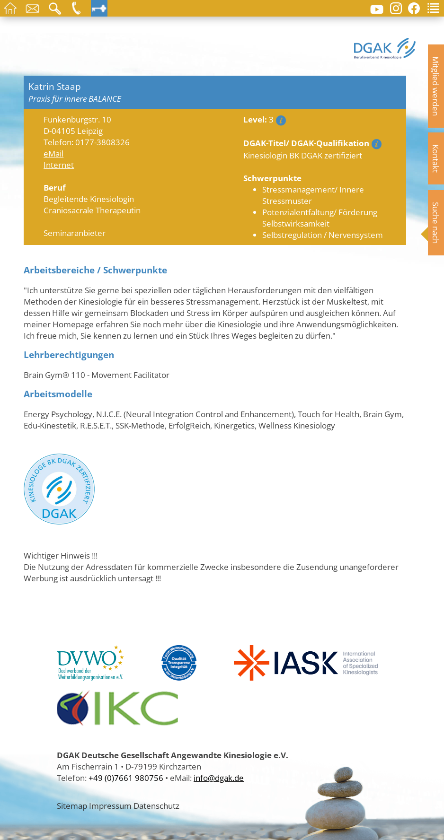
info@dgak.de (219, 777)
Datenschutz (156, 805)
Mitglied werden (436, 86)
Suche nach (436, 223)
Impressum (110, 805)
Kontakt (436, 158)
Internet (59, 164)
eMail (53, 153)
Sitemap (72, 805)
